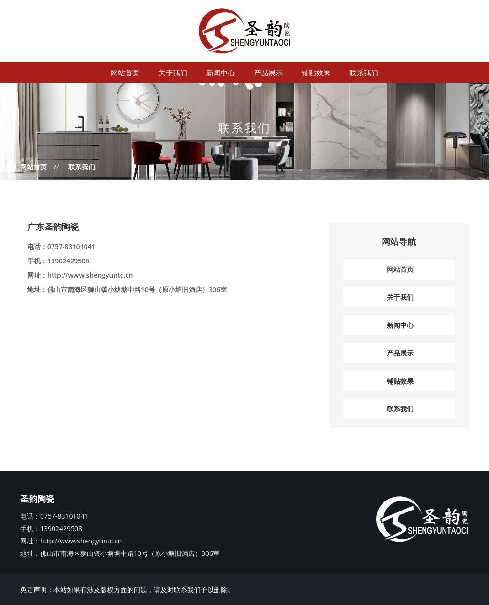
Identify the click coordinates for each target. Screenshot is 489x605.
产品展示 (268, 72)
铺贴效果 (316, 72)
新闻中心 (220, 72)
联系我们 (364, 72)
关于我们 (173, 72)
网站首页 (125, 72)
